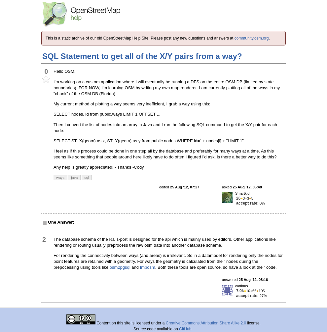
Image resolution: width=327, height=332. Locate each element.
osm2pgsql (120, 267)
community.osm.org (252, 38)
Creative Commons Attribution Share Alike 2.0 (206, 323)
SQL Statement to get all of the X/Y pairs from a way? (142, 56)
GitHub (186, 329)
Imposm (147, 267)
